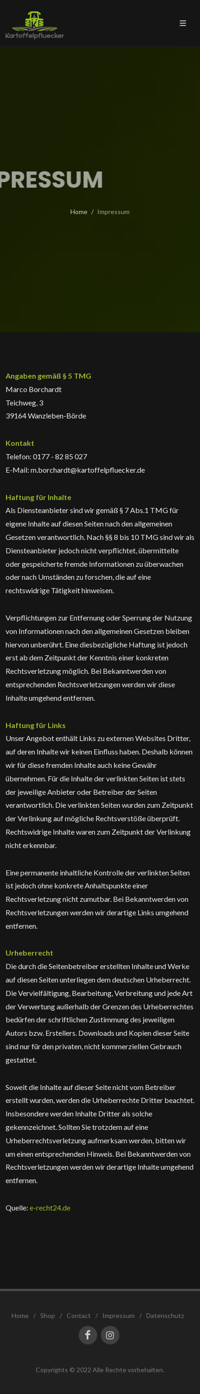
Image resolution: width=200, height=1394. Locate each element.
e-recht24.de (50, 1207)
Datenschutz (165, 1315)
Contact (79, 1315)
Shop (47, 1315)
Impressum (118, 1315)
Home (79, 211)
